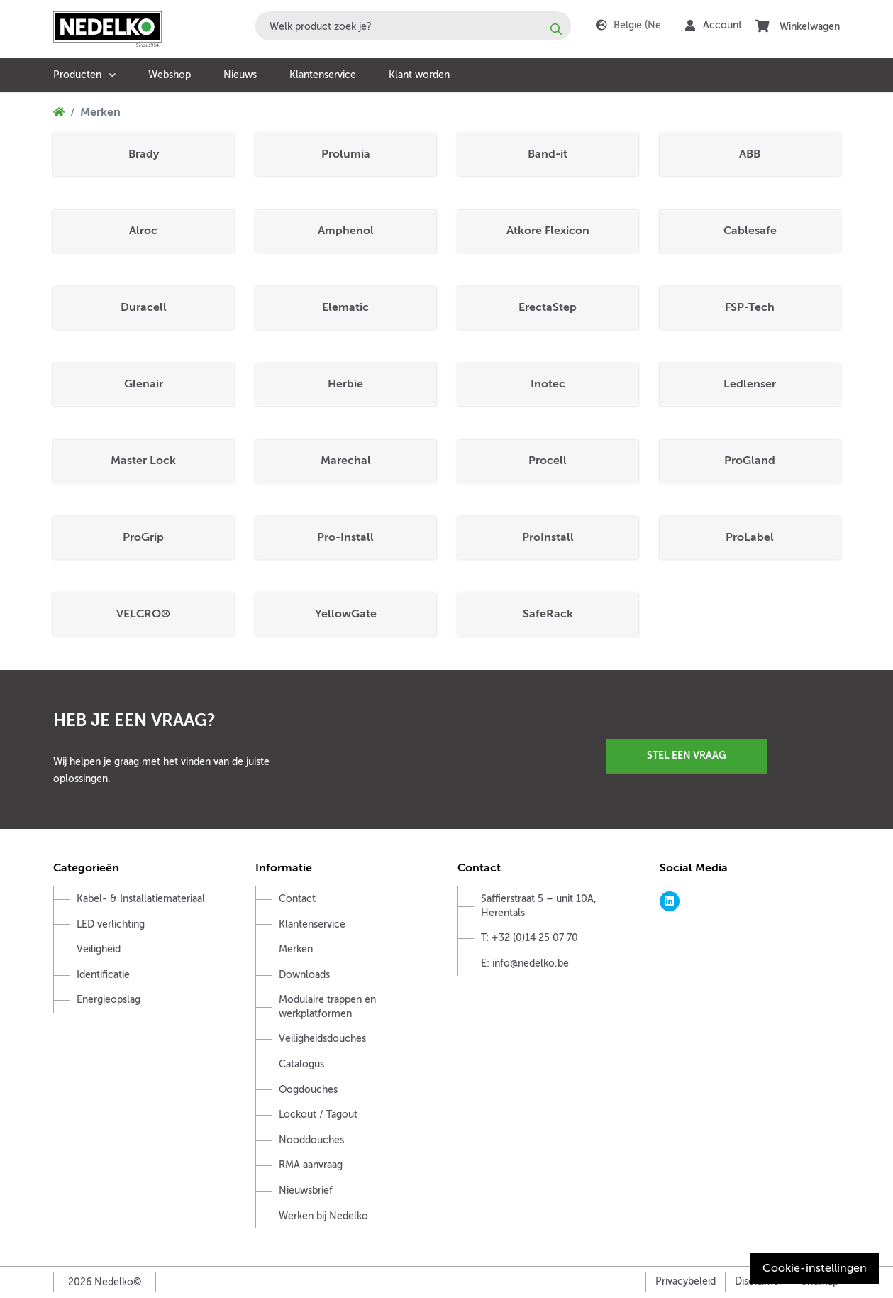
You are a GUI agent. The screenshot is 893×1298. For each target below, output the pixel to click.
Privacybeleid (685, 1281)
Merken (296, 949)
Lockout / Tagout (318, 1114)
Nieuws (240, 75)
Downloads (304, 974)
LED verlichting (111, 924)
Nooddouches (311, 1140)
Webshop (169, 75)
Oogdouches (308, 1089)
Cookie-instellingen (814, 1268)
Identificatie (103, 974)
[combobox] (413, 25)
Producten (77, 75)
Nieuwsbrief (306, 1190)
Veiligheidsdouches (322, 1038)
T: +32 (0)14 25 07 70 (529, 938)
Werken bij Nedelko (323, 1216)
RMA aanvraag (311, 1165)
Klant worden (419, 75)
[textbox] (413, 25)
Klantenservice (322, 75)
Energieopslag (108, 999)
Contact (297, 898)
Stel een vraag (686, 755)
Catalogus (301, 1064)
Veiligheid (99, 949)
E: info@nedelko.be (525, 963)
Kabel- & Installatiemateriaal (141, 898)
